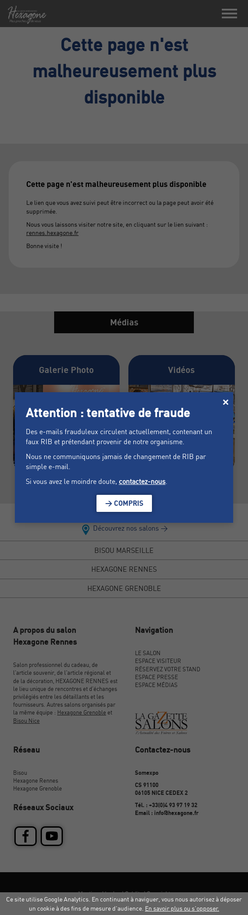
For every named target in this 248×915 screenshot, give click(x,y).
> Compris (124, 503)
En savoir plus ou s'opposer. (182, 908)
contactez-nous (142, 481)
